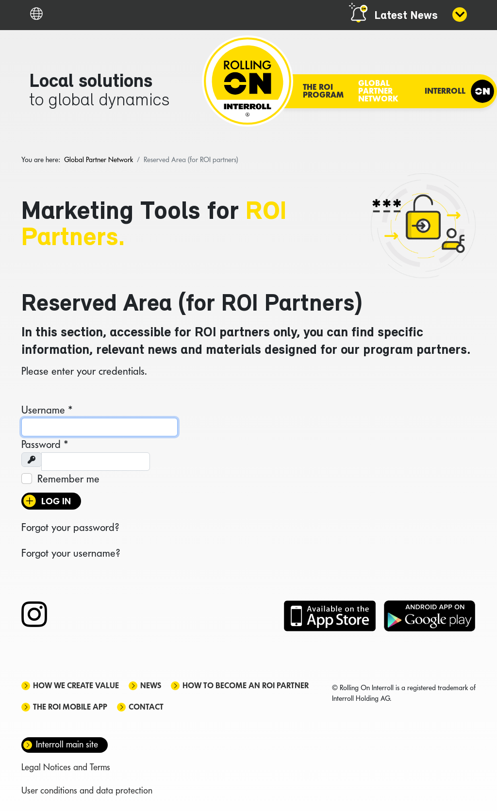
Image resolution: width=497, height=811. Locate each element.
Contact (146, 707)
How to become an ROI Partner (245, 685)
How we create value (76, 685)
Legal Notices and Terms (65, 767)
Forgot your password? (70, 527)
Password (44, 444)
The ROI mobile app (70, 707)
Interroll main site (67, 744)
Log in (56, 501)
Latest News (406, 16)
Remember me (68, 478)
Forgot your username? (70, 553)
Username (47, 409)
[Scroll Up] (477, 786)
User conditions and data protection (86, 790)
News (150, 685)
